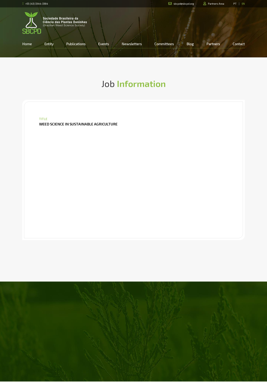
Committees (164, 44)
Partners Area (216, 3)
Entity (49, 44)
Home (27, 44)
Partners (213, 44)
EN (243, 3)
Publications (76, 44)
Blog (190, 44)
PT (234, 3)
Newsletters (132, 44)
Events (103, 44)
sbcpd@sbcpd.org (184, 3)
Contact (239, 44)
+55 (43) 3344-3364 (36, 3)
